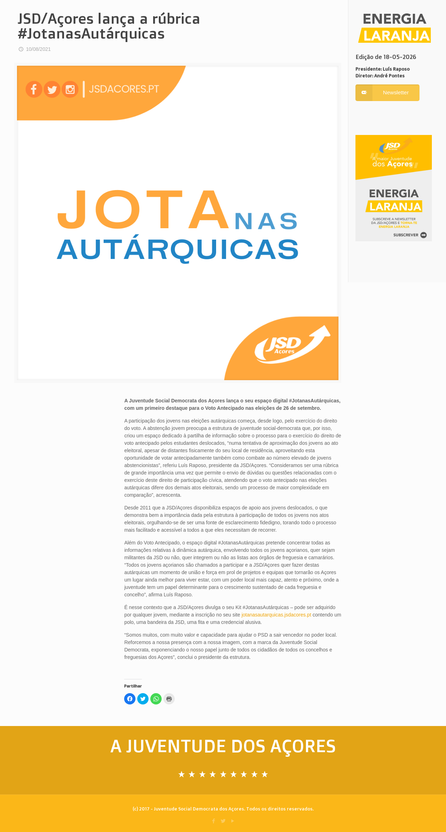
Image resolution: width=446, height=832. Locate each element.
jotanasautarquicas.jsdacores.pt (276, 615)
